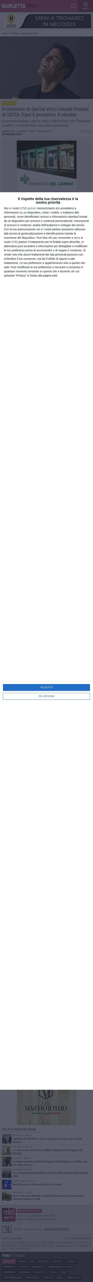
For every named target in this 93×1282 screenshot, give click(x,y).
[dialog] (46, 641)
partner (31, 208)
